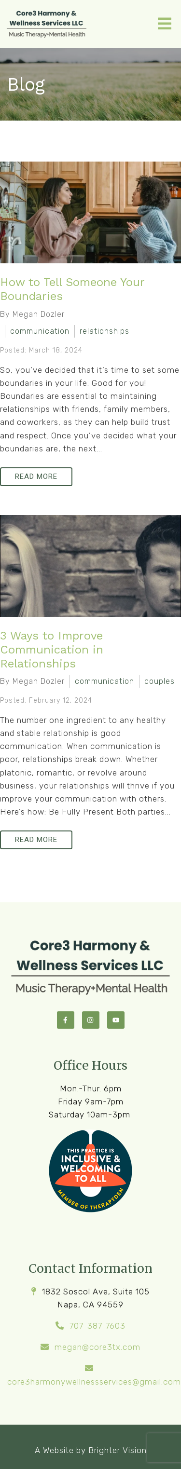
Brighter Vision (117, 1450)
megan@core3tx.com (97, 1347)
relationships (104, 331)
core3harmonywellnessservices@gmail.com (94, 1382)
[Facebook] (65, 1020)
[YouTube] (116, 1020)
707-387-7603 (97, 1326)
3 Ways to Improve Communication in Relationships (51, 649)
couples (159, 681)
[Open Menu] (164, 24)
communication (40, 331)
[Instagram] (90, 1020)
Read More (36, 476)
